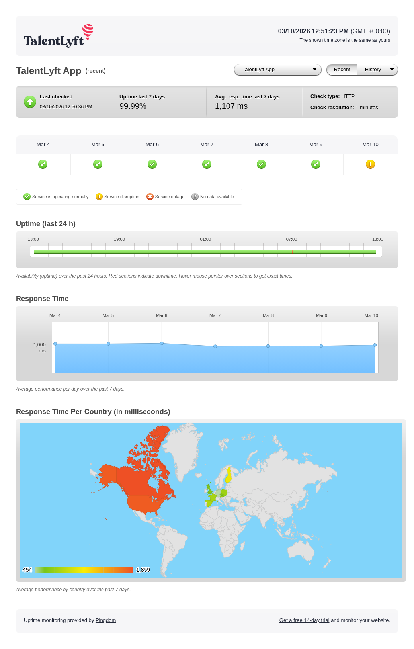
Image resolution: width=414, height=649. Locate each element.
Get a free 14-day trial (304, 620)
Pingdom (106, 620)
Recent (342, 69)
